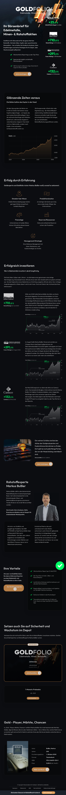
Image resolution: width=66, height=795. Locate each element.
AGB (30, 788)
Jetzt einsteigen (48, 792)
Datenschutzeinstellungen (49, 788)
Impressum (14, 788)
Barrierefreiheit (37, 788)
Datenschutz (23, 788)
